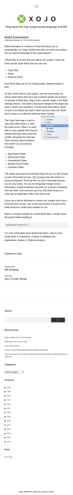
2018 (9, 421)
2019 (9, 417)
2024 (9, 396)
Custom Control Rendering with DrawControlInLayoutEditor (26, 350)
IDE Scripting (38, 177)
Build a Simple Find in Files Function (18, 337)
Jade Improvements (12, 346)
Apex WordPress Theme (28, 492)
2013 (9, 442)
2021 (9, 408)
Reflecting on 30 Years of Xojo (16, 342)
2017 (9, 425)
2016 (9, 429)
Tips (19, 254)
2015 (9, 433)
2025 (9, 392)
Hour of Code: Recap (16, 279)
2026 (9, 387)
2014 (9, 438)
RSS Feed (8, 457)
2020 (9, 412)
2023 (9, 400)
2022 (9, 404)
